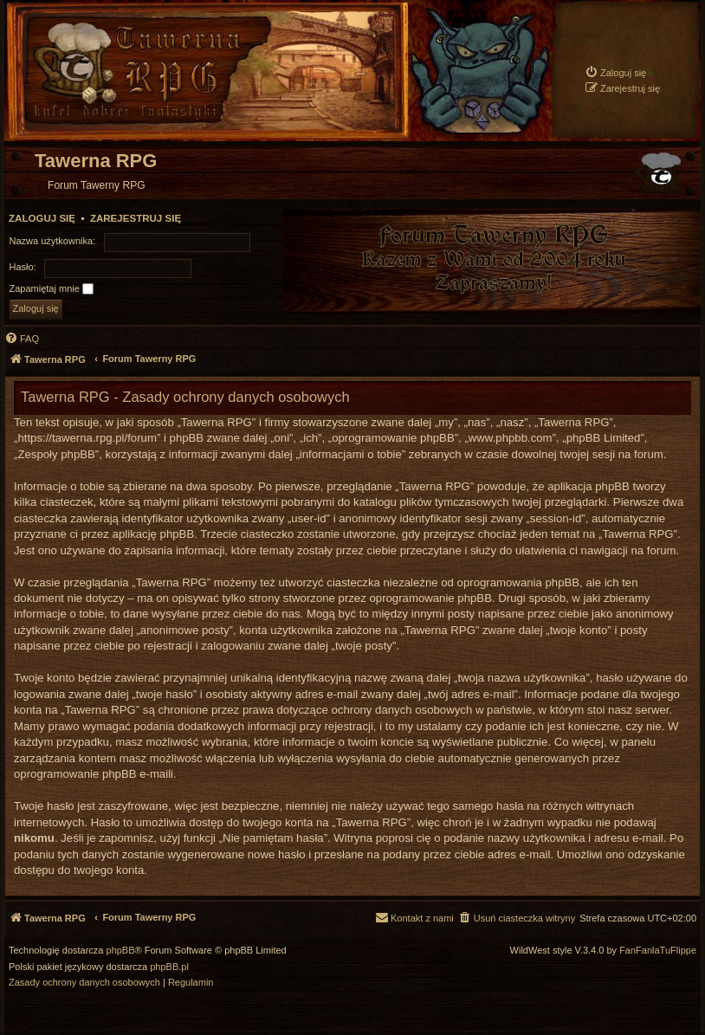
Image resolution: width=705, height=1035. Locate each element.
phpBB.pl (169, 967)
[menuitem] (615, 72)
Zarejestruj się (135, 218)
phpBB (121, 950)
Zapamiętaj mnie (52, 289)
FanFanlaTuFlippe (657, 950)
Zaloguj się (42, 218)
